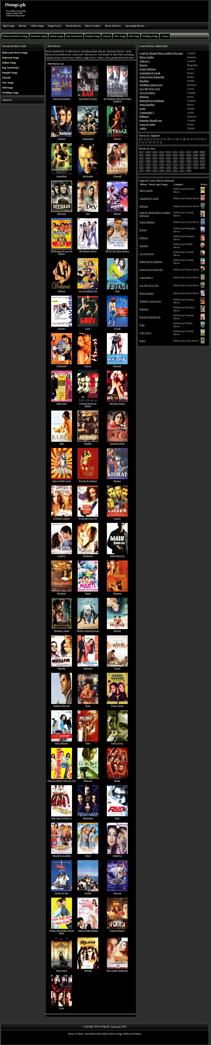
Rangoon (143, 309)
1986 (147, 161)
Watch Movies (73, 25)
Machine (143, 245)
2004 (161, 154)
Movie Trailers (93, 25)
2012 (175, 151)
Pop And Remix (74, 36)
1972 (175, 164)
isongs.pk (116, 1026)
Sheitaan (143, 206)
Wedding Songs (150, 36)
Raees (142, 340)
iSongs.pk (15, 4)
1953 (168, 170)
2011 (181, 151)
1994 (161, 158)
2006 (147, 154)
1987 (141, 161)
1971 (181, 164)
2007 (141, 154)
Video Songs (37, 25)
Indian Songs (56, 36)
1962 (175, 167)
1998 (202, 154)
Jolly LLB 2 (145, 332)
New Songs (120, 36)
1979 (195, 161)
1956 (147, 170)
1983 (168, 161)
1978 (202, 161)
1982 (175, 161)
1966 (147, 167)
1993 (168, 158)
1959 (195, 167)
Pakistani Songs (39, 36)
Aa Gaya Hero (146, 253)
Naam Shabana (146, 222)
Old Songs (134, 36)
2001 (181, 154)
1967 (141, 167)
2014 (161, 151)
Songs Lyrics (54, 25)
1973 (168, 164)
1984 (161, 161)
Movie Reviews (113, 25)
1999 (195, 154)
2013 (168, 151)
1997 (141, 158)
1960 (188, 167)
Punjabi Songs (92, 36)
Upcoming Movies (134, 25)
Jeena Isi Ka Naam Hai (151, 269)
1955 (154, 170)
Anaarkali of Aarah (149, 198)
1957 (141, 170)
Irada (142, 324)
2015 (154, 151)
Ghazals (107, 36)
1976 (147, 164)
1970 (188, 164)
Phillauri (143, 237)
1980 (188, 161)
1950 (188, 170)
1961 (181, 167)
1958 (202, 167)
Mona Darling (146, 293)
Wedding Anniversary (150, 301)
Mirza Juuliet (146, 190)
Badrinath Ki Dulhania (150, 261)
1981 (181, 161)
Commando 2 (146, 277)
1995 (154, 158)
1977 (141, 164)
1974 (161, 164)
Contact (165, 36)
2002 (175, 154)
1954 (161, 170)
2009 (195, 151)
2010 (188, 151)
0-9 (140, 138)
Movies (23, 25)
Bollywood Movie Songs (15, 36)
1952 (175, 170)
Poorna (143, 230)
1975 (154, 164)
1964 (161, 167)
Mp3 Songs (9, 25)
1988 (202, 158)
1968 (202, 164)
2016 (147, 151)
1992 (175, 158)
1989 (195, 158)
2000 (188, 154)
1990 (188, 158)
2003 (168, 154)
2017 (141, 151)
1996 (147, 158)
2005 (154, 154)
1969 (195, 164)
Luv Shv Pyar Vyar (148, 285)
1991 (181, 158)
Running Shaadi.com (149, 317)
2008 (202, 151)
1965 (154, 167)
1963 (168, 167)
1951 (181, 170)
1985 (154, 161)
